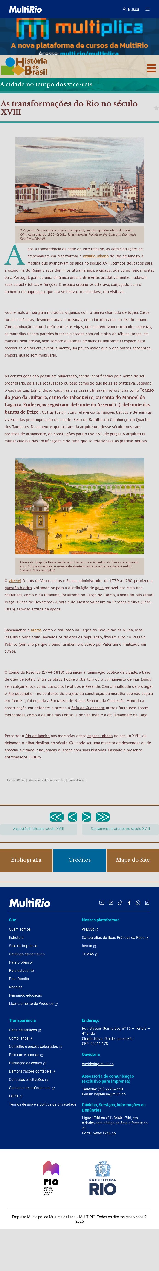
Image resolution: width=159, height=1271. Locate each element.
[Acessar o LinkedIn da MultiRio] (147, 903)
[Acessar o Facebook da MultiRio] (129, 903)
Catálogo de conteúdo (27, 954)
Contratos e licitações (29, 1079)
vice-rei (15, 580)
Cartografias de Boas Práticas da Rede (115, 937)
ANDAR (90, 929)
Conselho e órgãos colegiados (35, 1046)
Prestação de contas (28, 1063)
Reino (36, 270)
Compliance (21, 1038)
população (36, 291)
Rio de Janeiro (128, 256)
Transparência (22, 1020)
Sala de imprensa (23, 946)
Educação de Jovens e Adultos (46, 780)
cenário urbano (96, 256)
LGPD (16, 1096)
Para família (19, 979)
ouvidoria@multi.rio (98, 1064)
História (10, 780)
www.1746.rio (104, 1133)
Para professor (21, 962)
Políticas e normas (26, 1055)
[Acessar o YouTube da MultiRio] (101, 903)
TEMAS (90, 954)
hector (89, 946)
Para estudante (21, 970)
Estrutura (16, 937)
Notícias (15, 987)
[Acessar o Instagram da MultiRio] (111, 903)
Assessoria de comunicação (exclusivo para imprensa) (108, 1079)
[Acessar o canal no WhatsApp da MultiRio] (138, 903)
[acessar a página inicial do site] (25, 9)
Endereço (90, 1020)
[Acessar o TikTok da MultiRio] (120, 903)
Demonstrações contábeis (32, 1071)
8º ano (21, 780)
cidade (105, 270)
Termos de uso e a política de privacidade (42, 1104)
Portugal (21, 277)
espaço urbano (75, 284)
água (99, 587)
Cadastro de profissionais (32, 1088)
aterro (36, 630)
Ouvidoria (91, 1054)
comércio (86, 383)
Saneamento (15, 630)
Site (12, 919)
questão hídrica (18, 587)
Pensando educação (25, 995)
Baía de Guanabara (87, 707)
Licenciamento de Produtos (33, 1003)
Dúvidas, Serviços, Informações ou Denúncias (114, 1107)
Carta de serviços (25, 1030)
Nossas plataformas (100, 919)
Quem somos (20, 929)
